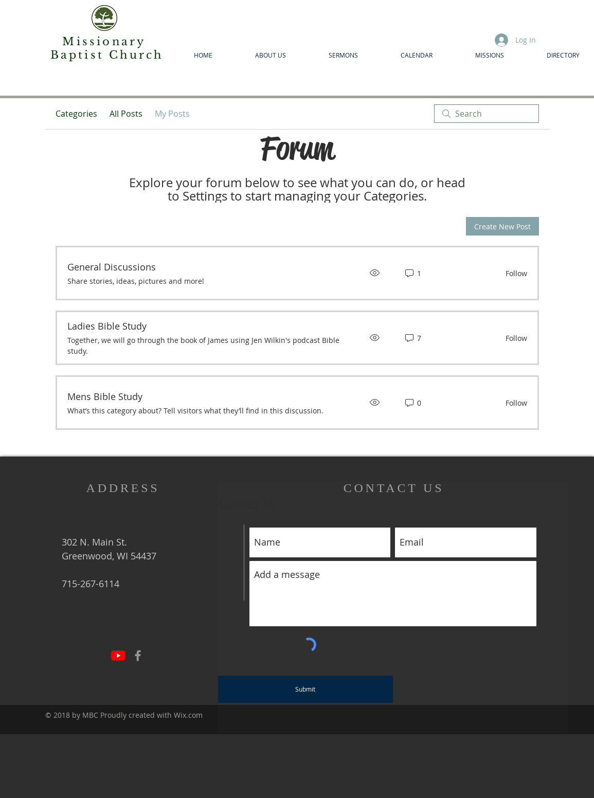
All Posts (126, 113)
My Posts (172, 113)
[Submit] (305, 689)
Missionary (106, 41)
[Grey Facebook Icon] (138, 655)
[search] (486, 113)
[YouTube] (118, 655)
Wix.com (188, 715)
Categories (76, 113)
